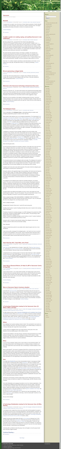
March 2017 (48, 174)
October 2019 (48, 133)
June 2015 (48, 198)
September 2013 (49, 220)
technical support (49, 82)
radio (28, 110)
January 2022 (48, 98)
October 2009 (48, 280)
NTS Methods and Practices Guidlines (20, 141)
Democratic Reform (49, 74)
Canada (24, 72)
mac (46, 79)
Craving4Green (47, 443)
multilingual (5, 310)
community (25, 22)
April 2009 (48, 290)
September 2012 (49, 235)
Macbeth (5, 20)
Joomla (47, 27)
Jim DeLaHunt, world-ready (50, 1)
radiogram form (21, 137)
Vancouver (38, 22)
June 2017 (48, 169)
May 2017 (48, 170)
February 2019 (48, 144)
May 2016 (48, 185)
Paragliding (48, 68)
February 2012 (48, 246)
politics (4, 269)
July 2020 (47, 123)
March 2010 (48, 274)
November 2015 (49, 190)
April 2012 (48, 243)
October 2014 (48, 209)
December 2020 (49, 115)
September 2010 (49, 266)
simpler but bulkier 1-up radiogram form (18, 138)
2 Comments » (6, 434)
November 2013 (49, 217)
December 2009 (49, 277)
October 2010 (48, 264)
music (31, 22)
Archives (58, 11)
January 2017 (48, 175)
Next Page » (22, 437)
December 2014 (49, 207)
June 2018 (48, 151)
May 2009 (48, 288)
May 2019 (48, 140)
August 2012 (48, 237)
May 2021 (48, 107)
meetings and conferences (34, 87)
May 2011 (48, 254)
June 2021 (48, 106)
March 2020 (48, 130)
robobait (47, 56)
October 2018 (48, 148)
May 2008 (48, 306)
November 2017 (49, 162)
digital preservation (49, 63)
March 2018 (48, 156)
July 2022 (47, 88)
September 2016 (49, 178)
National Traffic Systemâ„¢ (33, 119)
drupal (47, 42)
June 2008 (48, 304)
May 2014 (48, 212)
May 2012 (48, 241)
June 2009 (48, 287)
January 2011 (48, 259)
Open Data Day (6, 247)
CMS (47, 29)
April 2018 (48, 154)
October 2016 (48, 177)
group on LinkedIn (21, 421)
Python (47, 58)
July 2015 (47, 196)
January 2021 (48, 114)
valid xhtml (9, 447)
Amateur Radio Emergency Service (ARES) (27, 117)
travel (47, 61)
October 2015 (48, 191)
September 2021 (49, 101)
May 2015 (48, 199)
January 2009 (48, 293)
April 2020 (48, 128)
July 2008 (47, 303)
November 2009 (49, 279)
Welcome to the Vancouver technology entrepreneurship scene (21, 85)
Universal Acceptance (50, 81)
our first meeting (26, 418)
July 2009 (47, 285)
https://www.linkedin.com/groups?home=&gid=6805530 (29, 368)
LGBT (47, 45)
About (53, 11)
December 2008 (49, 295)
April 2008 (48, 308)
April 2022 (48, 93)
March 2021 (48, 111)
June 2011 (48, 253)
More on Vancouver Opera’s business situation (16, 287)
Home (49, 11)
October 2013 (48, 219)
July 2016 (47, 182)
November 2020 (49, 117)
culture (28, 22)
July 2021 (47, 104)
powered (5, 446)
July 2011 (47, 251)
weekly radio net (15, 123)
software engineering (11, 310)
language (29, 309)
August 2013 (48, 222)
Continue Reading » (7, 29)
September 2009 (49, 282)
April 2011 (48, 256)
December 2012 (49, 230)
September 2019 (49, 135)
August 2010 (48, 267)
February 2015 (48, 204)
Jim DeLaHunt (9, 22)
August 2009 (48, 283)
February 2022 (48, 96)
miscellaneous (48, 84)
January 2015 (48, 206)
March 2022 (48, 94)
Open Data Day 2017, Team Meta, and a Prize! (16, 242)
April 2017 (48, 172)
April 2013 (48, 227)
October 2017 (48, 164)
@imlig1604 (18, 419)
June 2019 (48, 138)
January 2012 (48, 248)
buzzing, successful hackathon (16, 248)
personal (34, 22)
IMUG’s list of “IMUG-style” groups (15, 390)
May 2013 (48, 225)
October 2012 (48, 233)
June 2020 (48, 125)
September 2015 (49, 193)
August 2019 (48, 136)
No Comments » (7, 81)
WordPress (10, 446)
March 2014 (48, 214)
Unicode (31, 39)
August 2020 (48, 122)
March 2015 (48, 203)
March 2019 (48, 143)
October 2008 (48, 298)
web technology (6, 245)
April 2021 (48, 109)
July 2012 (47, 238)
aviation (47, 47)
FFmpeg (47, 77)
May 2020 (48, 127)
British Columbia (26, 87)
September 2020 (49, 120)
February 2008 (48, 311)
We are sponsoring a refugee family (13, 71)
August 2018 (48, 149)
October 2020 (48, 119)
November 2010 (49, 262)
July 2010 (47, 269)
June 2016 (48, 183)
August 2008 (48, 301)
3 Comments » (6, 282)
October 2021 (48, 99)
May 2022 (48, 91)
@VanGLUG (20, 313)
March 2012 (48, 245)
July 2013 (47, 224)
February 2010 (48, 275)
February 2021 (48, 112)
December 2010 (49, 261)
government (33, 72)
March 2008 (48, 309)
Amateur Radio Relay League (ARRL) (15, 119)
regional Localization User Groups (32, 388)
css (13, 447)
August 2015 (48, 195)
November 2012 (49, 232)
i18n (27, 309)
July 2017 (47, 167)
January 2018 (48, 159)
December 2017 (49, 161)
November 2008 (49, 296)
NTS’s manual (38, 138)
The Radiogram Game (9, 108)
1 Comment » (6, 32)
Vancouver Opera (13, 290)
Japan (47, 69)
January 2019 (48, 146)
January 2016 (48, 188)
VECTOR (9, 121)
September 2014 (49, 211)
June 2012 (48, 240)
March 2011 (48, 258)
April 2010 (48, 272)
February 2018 (48, 157)
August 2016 (48, 180)
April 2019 (48, 141)
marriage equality (49, 43)
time (46, 32)
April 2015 (48, 201)
